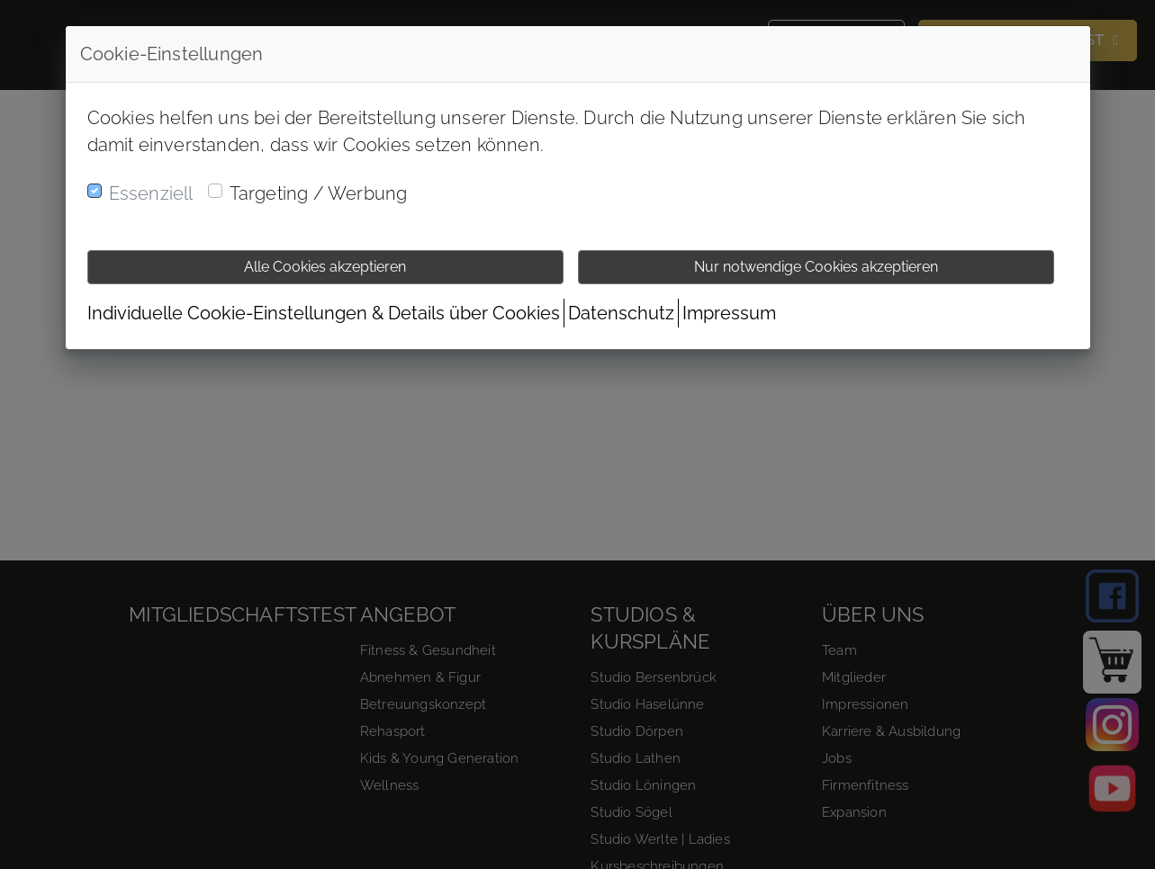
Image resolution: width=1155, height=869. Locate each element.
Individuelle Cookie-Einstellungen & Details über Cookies (323, 313)
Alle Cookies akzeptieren (325, 266)
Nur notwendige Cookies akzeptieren (816, 266)
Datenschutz (621, 313)
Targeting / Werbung (319, 193)
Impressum (729, 313)
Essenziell (151, 193)
